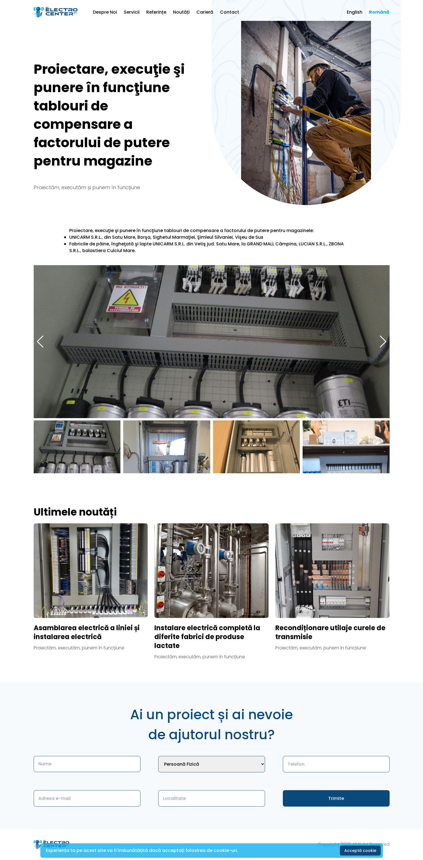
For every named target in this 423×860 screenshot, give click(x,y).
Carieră (204, 12)
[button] (383, 342)
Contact (229, 12)
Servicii (132, 12)
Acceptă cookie (360, 850)
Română (379, 12)
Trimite (336, 798)
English (354, 12)
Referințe (156, 12)
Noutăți (181, 12)
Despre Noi (105, 12)
